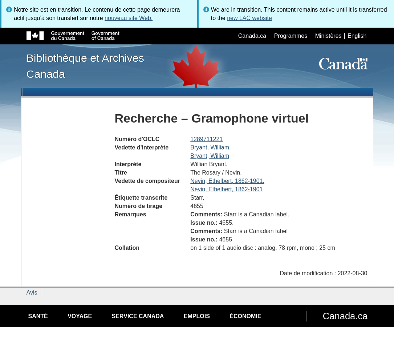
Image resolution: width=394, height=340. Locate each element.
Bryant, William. (210, 147)
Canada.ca (252, 36)
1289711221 (206, 139)
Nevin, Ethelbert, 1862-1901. (227, 181)
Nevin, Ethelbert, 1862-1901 (226, 189)
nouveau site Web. (129, 18)
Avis (32, 292)
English (357, 36)
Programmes (291, 36)
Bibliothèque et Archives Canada (85, 66)
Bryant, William (209, 156)
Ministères (328, 36)
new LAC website (249, 18)
